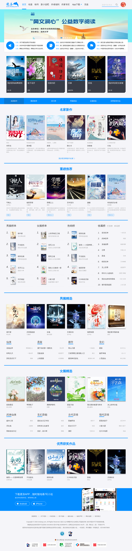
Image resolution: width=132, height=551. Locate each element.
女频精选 (93, 101)
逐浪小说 (12, 4)
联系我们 (98, 516)
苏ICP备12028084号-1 (61, 525)
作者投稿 (52, 516)
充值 (86, 4)
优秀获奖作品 (115, 101)
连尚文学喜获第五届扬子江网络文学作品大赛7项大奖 (75, 42)
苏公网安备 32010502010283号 (67, 540)
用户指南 (61, 516)
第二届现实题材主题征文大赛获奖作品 (70, 45)
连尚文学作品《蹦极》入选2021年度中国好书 (72, 48)
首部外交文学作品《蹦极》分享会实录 (111, 45)
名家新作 (14, 101)
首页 (24, 4)
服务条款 (70, 516)
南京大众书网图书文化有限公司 (70, 522)
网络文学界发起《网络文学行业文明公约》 (31, 48)
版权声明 (79, 516)
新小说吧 (45, 4)
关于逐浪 (43, 516)
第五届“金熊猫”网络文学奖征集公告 (110, 42)
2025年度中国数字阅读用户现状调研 (29, 45)
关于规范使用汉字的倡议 (25, 42)
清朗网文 (34, 516)
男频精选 (73, 101)
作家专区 (65, 4)
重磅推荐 (34, 101)
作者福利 (55, 4)
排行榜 (53, 101)
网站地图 (88, 516)
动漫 (30, 4)
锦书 (37, 4)
